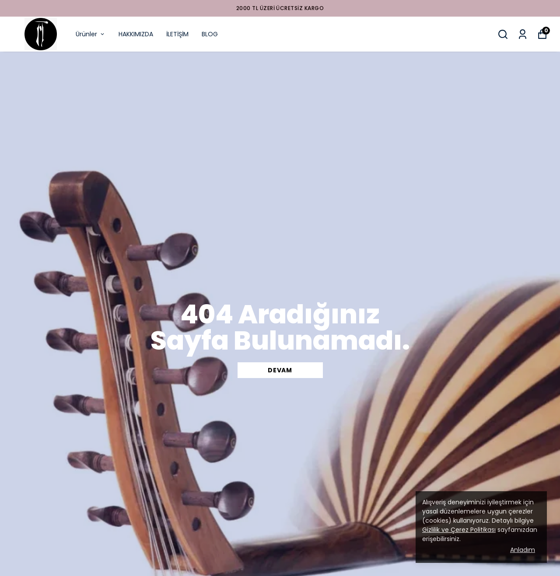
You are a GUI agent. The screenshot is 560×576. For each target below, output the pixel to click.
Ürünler (90, 34)
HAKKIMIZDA (136, 34)
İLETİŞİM (177, 34)
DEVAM (280, 370)
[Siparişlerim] (522, 34)
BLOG (210, 34)
